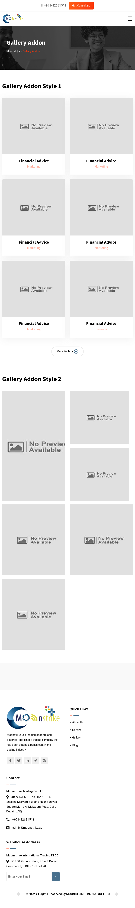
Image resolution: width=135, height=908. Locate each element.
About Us (77, 722)
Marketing (34, 166)
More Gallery (67, 351)
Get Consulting (81, 5)
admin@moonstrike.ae (27, 827)
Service (77, 730)
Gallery (76, 737)
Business (101, 329)
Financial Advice (34, 161)
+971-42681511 (55, 5)
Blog (75, 745)
